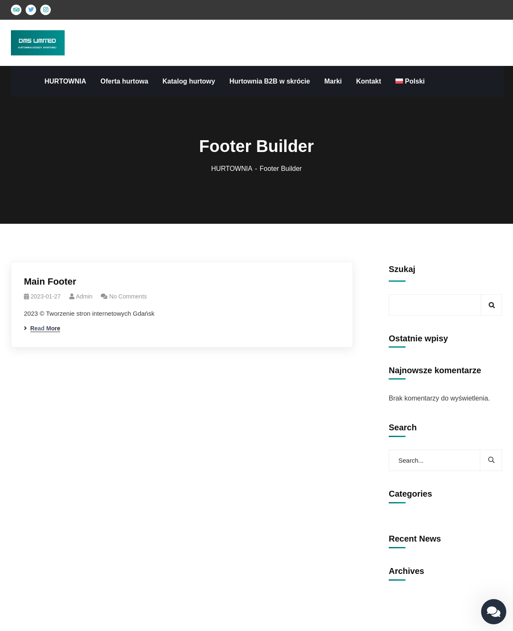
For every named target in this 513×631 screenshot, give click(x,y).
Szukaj (402, 269)
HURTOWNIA (231, 168)
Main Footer (50, 281)
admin (84, 296)
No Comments (128, 296)
